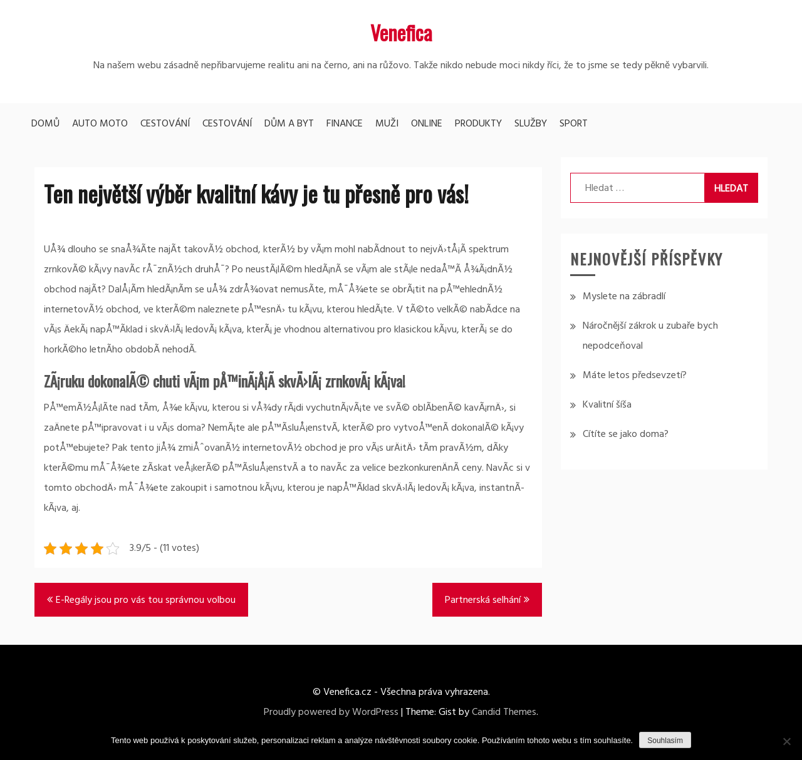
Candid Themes (504, 712)
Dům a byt (289, 124)
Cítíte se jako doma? (626, 434)
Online (426, 124)
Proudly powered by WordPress (331, 712)
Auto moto (100, 124)
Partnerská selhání (483, 600)
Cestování (165, 124)
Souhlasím (665, 740)
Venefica (401, 32)
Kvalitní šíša (607, 405)
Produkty (478, 124)
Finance (344, 124)
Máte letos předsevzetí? (635, 375)
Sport (574, 124)
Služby (530, 124)
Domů (45, 124)
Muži (386, 124)
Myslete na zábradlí (624, 297)
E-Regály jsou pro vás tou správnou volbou (146, 600)
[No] (786, 741)
